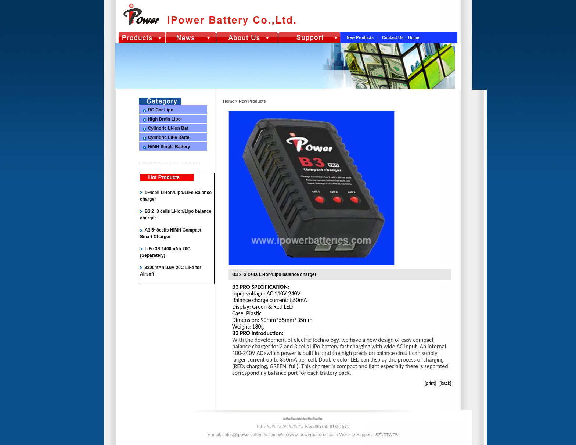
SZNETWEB (386, 435)
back (445, 383)
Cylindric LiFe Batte (169, 137)
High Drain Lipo (164, 119)
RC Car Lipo (160, 109)
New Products (361, 37)
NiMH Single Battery (169, 146)
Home (414, 37)
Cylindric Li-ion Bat (168, 128)
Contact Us (393, 37)
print (430, 383)
